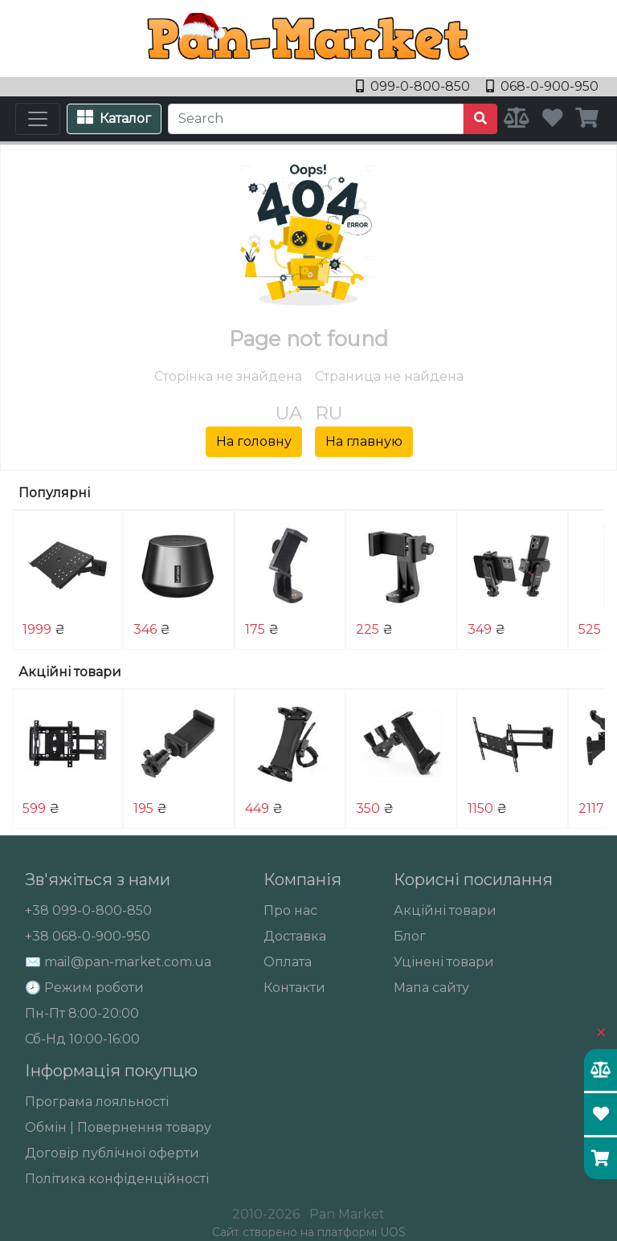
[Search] (316, 119)
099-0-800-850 (414, 86)
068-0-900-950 (542, 86)
